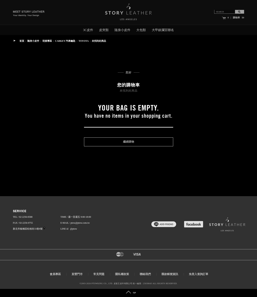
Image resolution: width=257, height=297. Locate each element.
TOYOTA (83, 41)
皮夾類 (104, 30)
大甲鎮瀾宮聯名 (163, 30)
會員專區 (55, 274)
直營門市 (77, 274)
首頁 (21, 41)
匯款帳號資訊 (169, 274)
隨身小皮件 (122, 30)
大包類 (141, 30)
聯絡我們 (145, 274)
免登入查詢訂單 (198, 274)
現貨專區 (47, 41)
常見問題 (98, 274)
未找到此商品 (99, 41)
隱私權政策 (122, 274)
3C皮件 (88, 30)
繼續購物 (128, 141)
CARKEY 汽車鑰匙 (65, 41)
